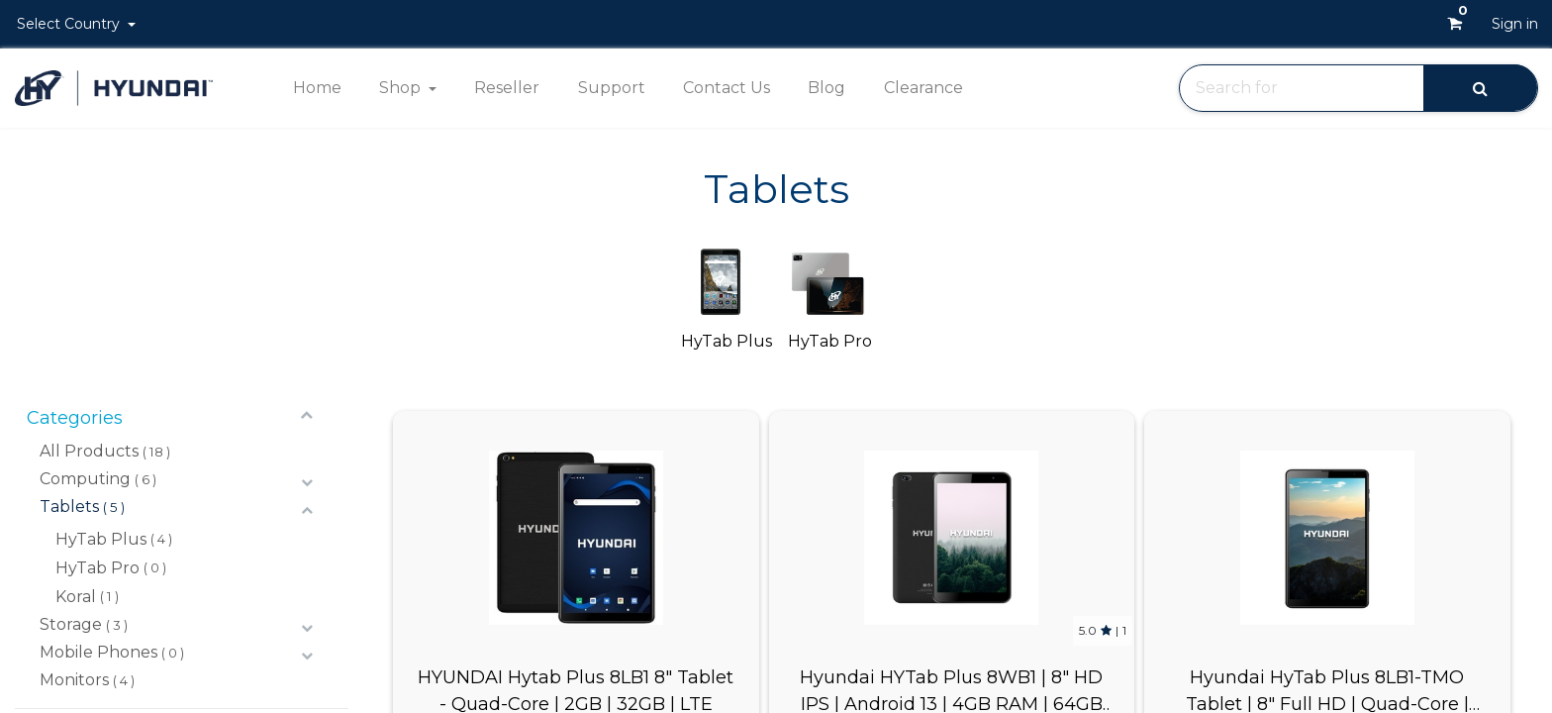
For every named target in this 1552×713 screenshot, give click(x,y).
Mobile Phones (98, 652)
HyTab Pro (97, 568)
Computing (85, 478)
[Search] (1480, 87)
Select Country (70, 24)
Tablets (69, 506)
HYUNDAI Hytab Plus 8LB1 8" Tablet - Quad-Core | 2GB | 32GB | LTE (575, 689)
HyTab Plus (100, 539)
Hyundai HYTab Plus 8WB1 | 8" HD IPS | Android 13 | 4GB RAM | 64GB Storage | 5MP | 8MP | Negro (951, 689)
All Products (89, 451)
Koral (75, 596)
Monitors (74, 679)
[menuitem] (316, 88)
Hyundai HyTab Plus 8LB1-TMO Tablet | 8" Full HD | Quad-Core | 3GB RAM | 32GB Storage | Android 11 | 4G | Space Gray (1327, 689)
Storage (71, 624)
